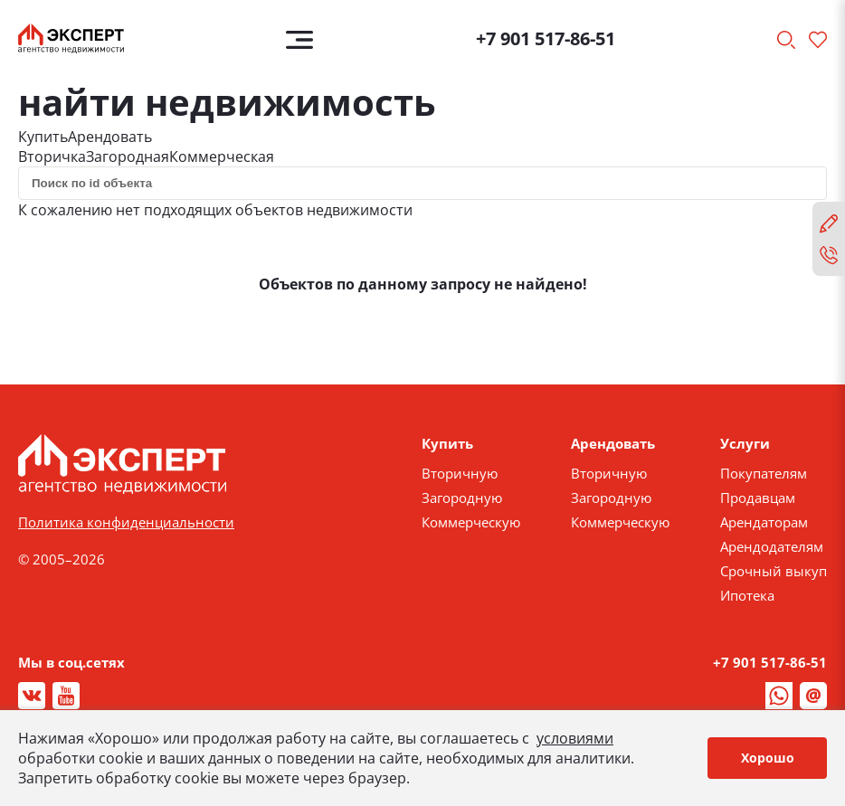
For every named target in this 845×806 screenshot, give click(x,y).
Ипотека (747, 595)
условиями (574, 738)
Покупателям (763, 473)
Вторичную (460, 473)
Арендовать (110, 137)
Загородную (462, 497)
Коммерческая (221, 156)
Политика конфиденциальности (126, 522)
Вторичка (52, 156)
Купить (43, 137)
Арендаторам (764, 522)
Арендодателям (771, 546)
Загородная (127, 156)
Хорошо (767, 757)
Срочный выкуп (773, 571)
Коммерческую (471, 522)
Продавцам (757, 497)
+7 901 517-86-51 (545, 38)
